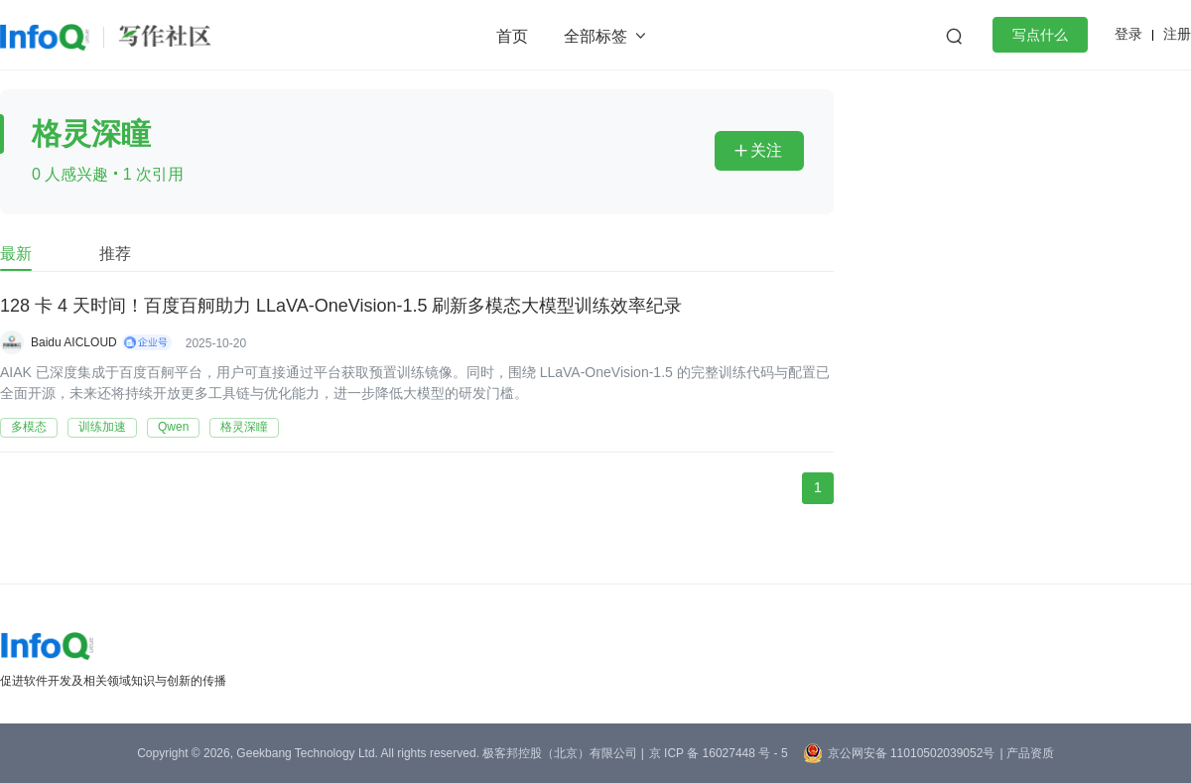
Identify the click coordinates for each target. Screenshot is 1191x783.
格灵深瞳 (244, 427)
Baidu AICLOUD (74, 342)
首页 (512, 36)
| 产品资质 (1026, 753)
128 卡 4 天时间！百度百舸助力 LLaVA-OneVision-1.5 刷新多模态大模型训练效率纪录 (341, 307)
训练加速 (102, 427)
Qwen (173, 427)
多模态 (29, 427)
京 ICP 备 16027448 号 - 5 (718, 753)
